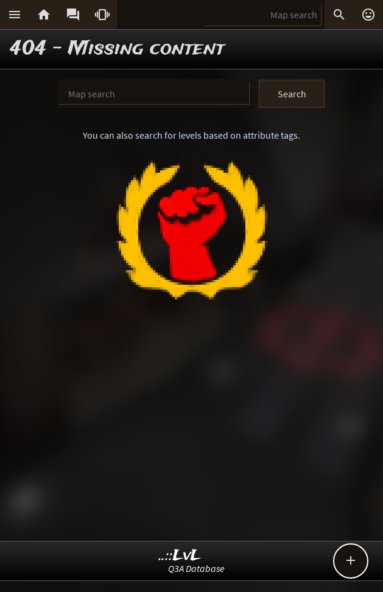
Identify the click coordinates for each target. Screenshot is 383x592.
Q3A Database (196, 568)
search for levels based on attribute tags (216, 135)
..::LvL (180, 555)
